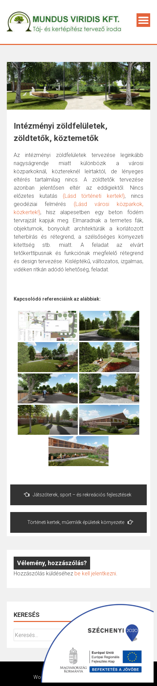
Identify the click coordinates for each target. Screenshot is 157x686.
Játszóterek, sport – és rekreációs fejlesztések (77, 494)
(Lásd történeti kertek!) (94, 196)
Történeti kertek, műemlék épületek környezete (80, 522)
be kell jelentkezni (95, 573)
